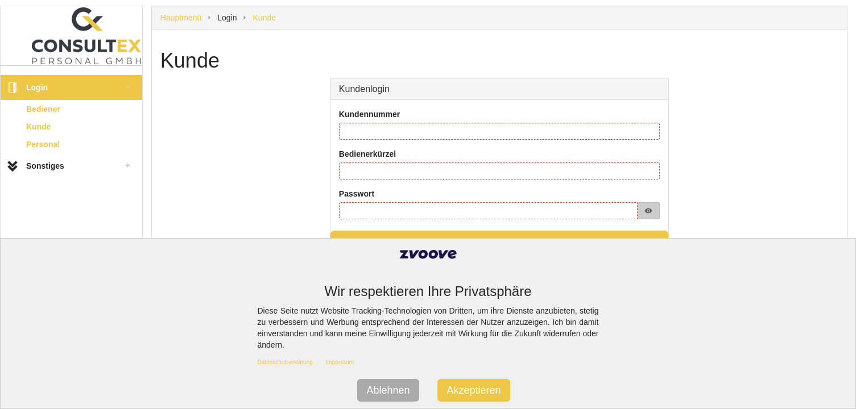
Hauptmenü (180, 17)
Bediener (43, 109)
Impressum (340, 362)
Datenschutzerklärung (285, 362)
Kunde (38, 126)
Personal (43, 144)
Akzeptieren (473, 390)
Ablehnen (388, 390)
